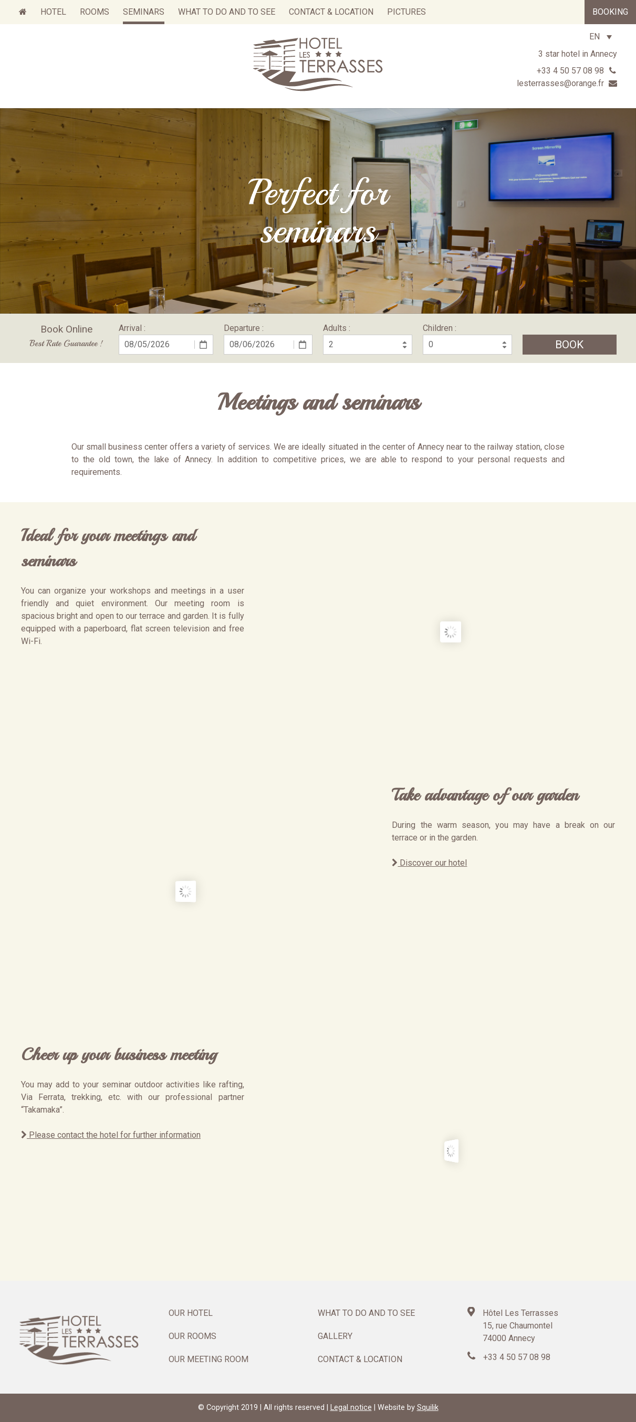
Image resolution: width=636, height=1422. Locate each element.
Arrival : (132, 328)
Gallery (335, 1336)
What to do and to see (366, 1313)
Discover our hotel (429, 863)
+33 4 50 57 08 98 (577, 71)
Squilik (428, 1407)
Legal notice (351, 1407)
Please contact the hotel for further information (111, 1135)
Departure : (244, 328)
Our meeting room (208, 1359)
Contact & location (360, 1359)
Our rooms (192, 1336)
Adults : (336, 328)
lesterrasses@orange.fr (567, 83)
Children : (439, 328)
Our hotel (191, 1313)
